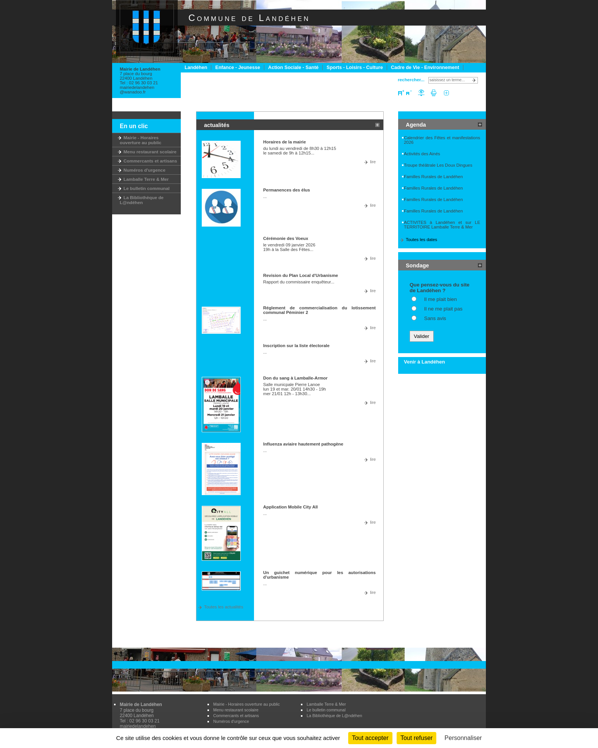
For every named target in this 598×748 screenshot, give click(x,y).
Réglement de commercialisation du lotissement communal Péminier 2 (319, 310)
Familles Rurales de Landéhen (433, 176)
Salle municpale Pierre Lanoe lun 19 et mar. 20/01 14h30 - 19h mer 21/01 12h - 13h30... (294, 389)
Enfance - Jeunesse (237, 67)
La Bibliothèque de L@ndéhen (142, 200)
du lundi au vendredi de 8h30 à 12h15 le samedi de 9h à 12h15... (299, 150)
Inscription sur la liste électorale (296, 345)
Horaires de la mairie (284, 142)
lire (373, 161)
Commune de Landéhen (249, 18)
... (265, 196)
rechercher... (411, 79)
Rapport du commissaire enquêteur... (298, 282)
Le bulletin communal (145, 188)
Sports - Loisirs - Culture (354, 67)
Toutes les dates (421, 239)
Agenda (416, 125)
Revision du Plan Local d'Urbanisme (300, 275)
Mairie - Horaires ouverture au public (140, 140)
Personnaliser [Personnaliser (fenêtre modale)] (463, 738)
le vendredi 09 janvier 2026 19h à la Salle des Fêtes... (289, 247)
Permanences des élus (286, 190)
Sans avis (435, 318)
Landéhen (196, 67)
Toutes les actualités (223, 607)
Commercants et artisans (148, 160)
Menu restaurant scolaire (148, 151)
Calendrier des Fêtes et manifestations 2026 (442, 140)
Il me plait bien (440, 299)
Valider (421, 336)
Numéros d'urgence (143, 169)
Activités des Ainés (422, 153)
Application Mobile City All (290, 507)
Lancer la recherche (475, 80)
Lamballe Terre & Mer (144, 179)
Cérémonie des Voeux (285, 238)
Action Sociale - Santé (293, 67)
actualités (216, 125)
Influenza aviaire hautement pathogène (303, 444)
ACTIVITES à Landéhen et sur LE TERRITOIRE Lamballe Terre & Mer (442, 224)
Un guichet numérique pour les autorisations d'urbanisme (319, 574)
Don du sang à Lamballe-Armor (295, 378)
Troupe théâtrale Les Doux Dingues (438, 165)
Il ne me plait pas (443, 309)
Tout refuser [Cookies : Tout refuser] (416, 738)
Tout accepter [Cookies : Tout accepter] (370, 738)
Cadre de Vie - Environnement (425, 67)
